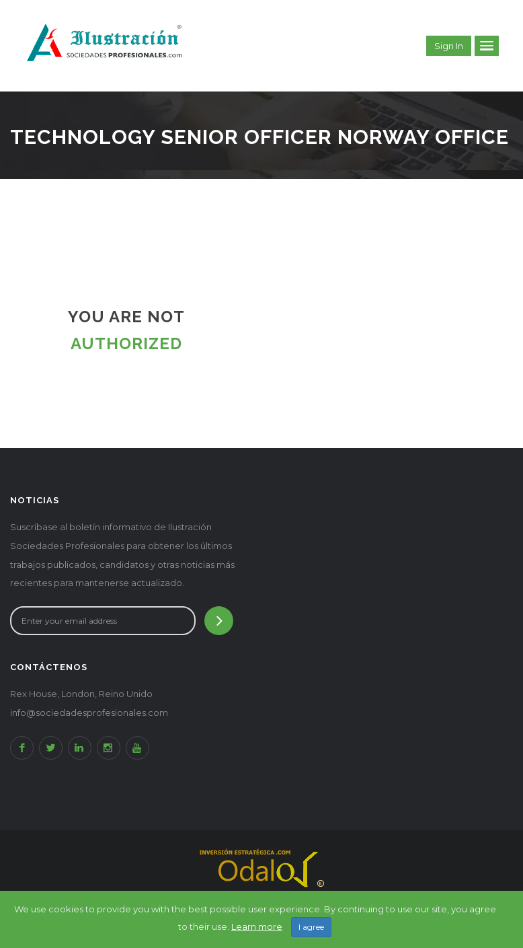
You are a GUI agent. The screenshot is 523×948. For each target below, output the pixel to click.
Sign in (448, 45)
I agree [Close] (311, 927)
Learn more (256, 926)
